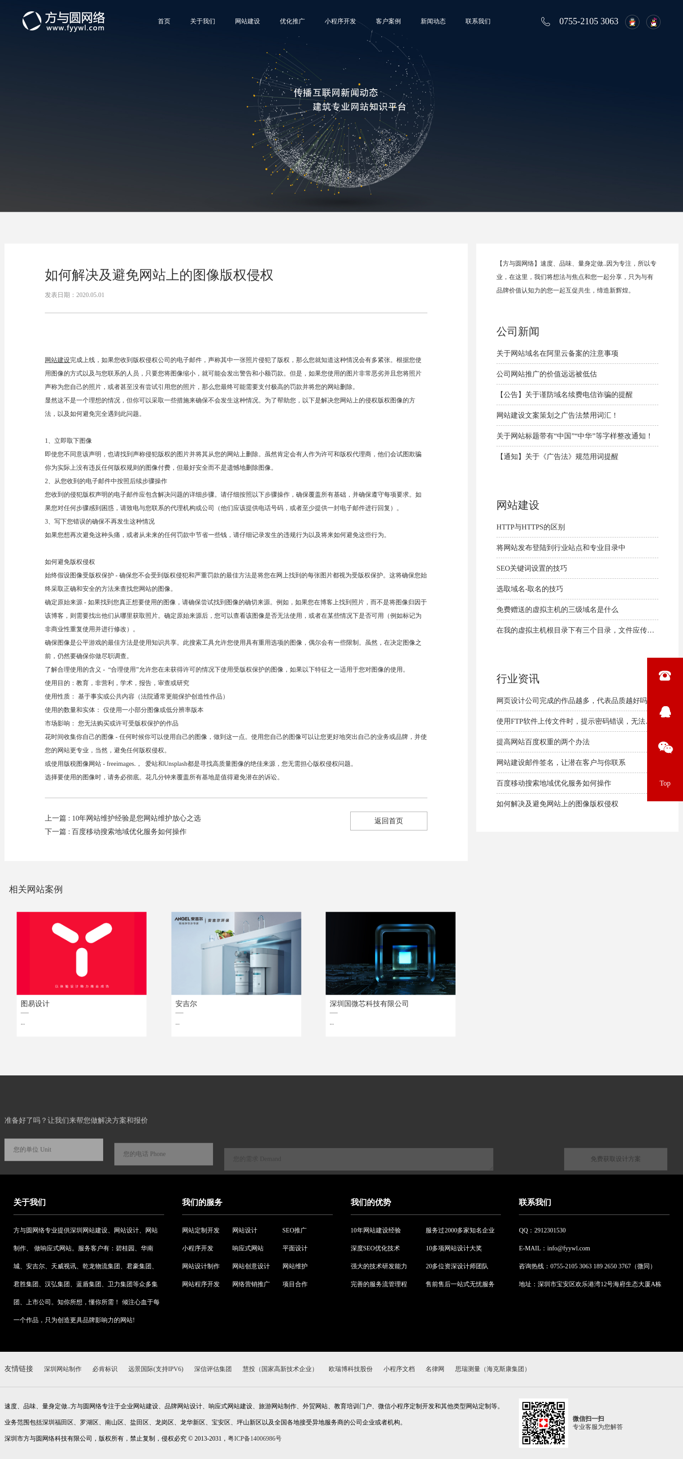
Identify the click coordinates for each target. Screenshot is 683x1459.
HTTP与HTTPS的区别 (530, 527)
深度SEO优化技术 (375, 1248)
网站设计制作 (201, 1266)
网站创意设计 (251, 1266)
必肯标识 (104, 1369)
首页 (164, 21)
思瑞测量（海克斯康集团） (493, 1369)
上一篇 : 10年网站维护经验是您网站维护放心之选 (123, 818)
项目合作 (295, 1284)
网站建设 (247, 21)
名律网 (435, 1369)
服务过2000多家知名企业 (460, 1230)
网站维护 (295, 1266)
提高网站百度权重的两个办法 (543, 742)
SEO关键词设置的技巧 (531, 568)
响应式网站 (248, 1248)
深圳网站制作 (63, 1369)
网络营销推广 (251, 1284)
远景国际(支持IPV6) (155, 1369)
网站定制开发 (201, 1230)
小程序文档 (399, 1369)
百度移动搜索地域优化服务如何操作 (553, 783)
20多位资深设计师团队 (457, 1266)
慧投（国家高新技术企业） (280, 1369)
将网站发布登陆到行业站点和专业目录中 (561, 547)
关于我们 (202, 21)
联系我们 (478, 21)
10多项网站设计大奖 (454, 1248)
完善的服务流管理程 (379, 1284)
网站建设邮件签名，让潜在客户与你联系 (561, 762)
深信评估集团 (213, 1369)
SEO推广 (295, 1230)
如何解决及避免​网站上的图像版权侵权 (557, 804)
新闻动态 (433, 21)
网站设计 (244, 1230)
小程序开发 (340, 21)
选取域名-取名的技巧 (529, 589)
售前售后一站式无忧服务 (460, 1284)
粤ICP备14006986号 (255, 1438)
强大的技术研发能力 (379, 1266)
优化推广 (292, 21)
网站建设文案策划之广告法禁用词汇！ (557, 415)
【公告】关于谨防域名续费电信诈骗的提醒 (564, 394)
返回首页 (388, 821)
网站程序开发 (201, 1284)
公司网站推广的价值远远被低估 (546, 374)
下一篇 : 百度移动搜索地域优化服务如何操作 (116, 831)
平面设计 (295, 1248)
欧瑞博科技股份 (351, 1369)
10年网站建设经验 (376, 1230)
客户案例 (388, 21)
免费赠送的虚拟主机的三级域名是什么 (557, 609)
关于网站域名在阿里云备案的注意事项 (557, 353)
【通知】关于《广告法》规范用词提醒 (557, 456)
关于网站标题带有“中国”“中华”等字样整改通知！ (574, 436)
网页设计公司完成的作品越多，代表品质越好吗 (571, 700)
